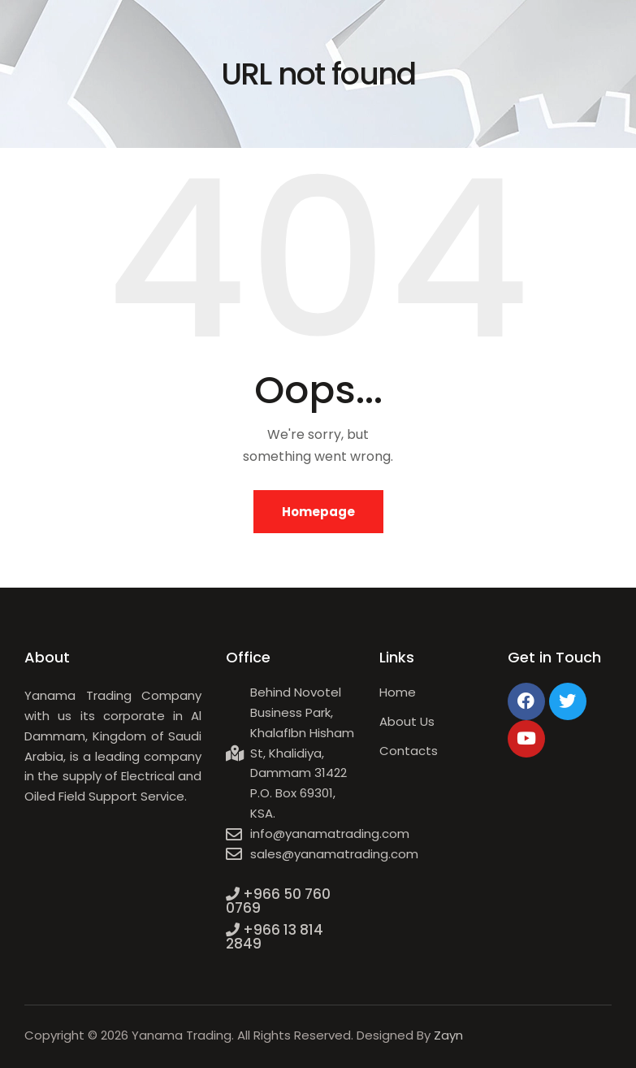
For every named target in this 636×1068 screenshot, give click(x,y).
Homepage (318, 511)
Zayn (448, 1035)
